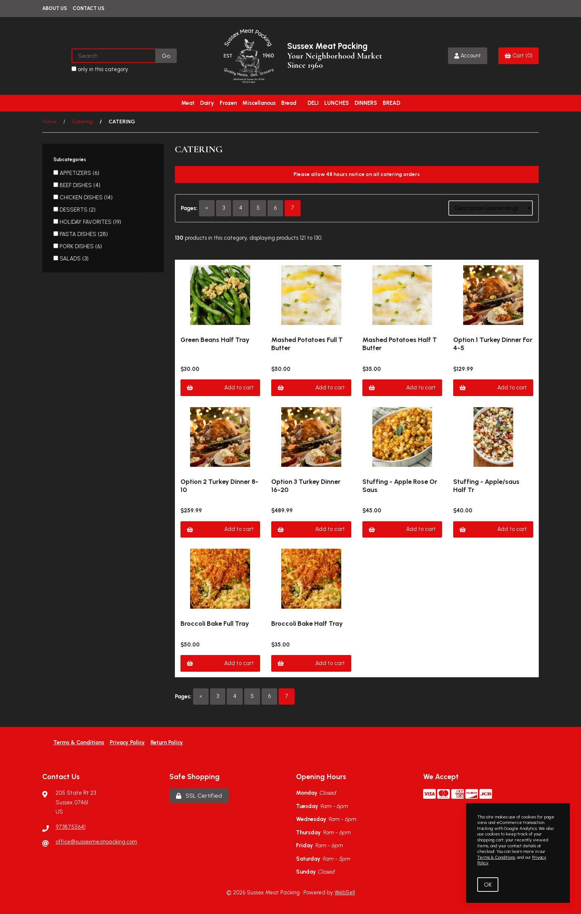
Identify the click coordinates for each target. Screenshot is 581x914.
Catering (82, 122)
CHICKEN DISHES (82, 197)
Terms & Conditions (78, 742)
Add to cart (220, 387)
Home (49, 122)
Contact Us (88, 8)
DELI (313, 103)
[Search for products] (114, 56)
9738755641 (71, 827)
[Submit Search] (166, 56)
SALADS (71, 258)
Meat (188, 103)
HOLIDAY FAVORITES (86, 222)
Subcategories (70, 159)
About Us (54, 8)
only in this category (100, 69)
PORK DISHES (77, 246)
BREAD (391, 103)
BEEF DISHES (76, 185)
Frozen (228, 103)
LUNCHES (336, 103)
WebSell (345, 892)
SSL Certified (199, 795)
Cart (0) (518, 55)
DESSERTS (74, 209)
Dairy (207, 103)
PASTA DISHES (79, 234)
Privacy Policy (127, 742)
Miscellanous (259, 103)
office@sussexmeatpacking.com (96, 841)
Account (467, 55)
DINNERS (366, 103)
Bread (288, 103)
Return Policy (166, 742)
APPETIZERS (76, 173)
